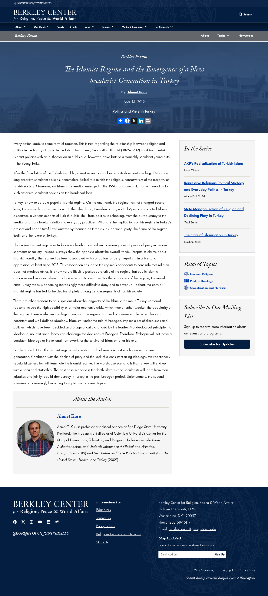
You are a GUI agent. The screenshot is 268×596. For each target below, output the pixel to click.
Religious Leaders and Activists (118, 534)
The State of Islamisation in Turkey (211, 234)
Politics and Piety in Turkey (134, 111)
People (60, 26)
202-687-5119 (179, 522)
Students (102, 542)
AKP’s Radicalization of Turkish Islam (213, 163)
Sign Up (219, 554)
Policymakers (105, 525)
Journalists (103, 517)
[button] (223, 36)
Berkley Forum (26, 36)
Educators (103, 509)
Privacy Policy (247, 570)
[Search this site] (245, 14)
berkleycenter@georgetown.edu (192, 528)
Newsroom (246, 35)
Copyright (227, 570)
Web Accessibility (204, 570)
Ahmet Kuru (137, 92)
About (206, 35)
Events (73, 26)
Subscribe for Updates (217, 344)
